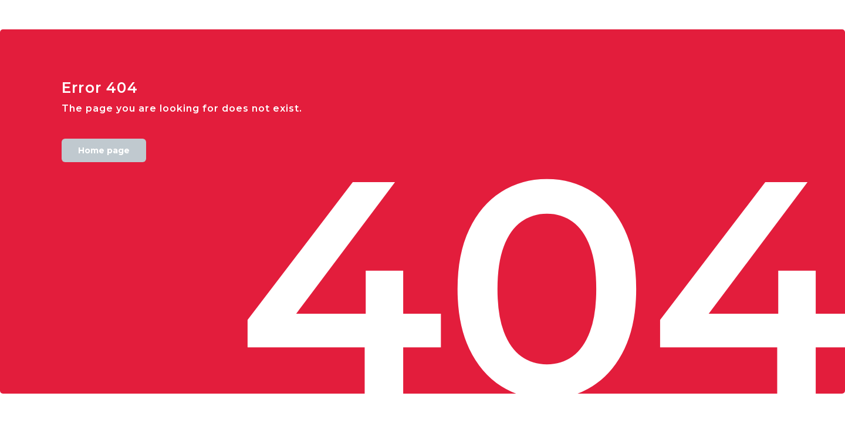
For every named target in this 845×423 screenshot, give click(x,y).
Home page (104, 150)
